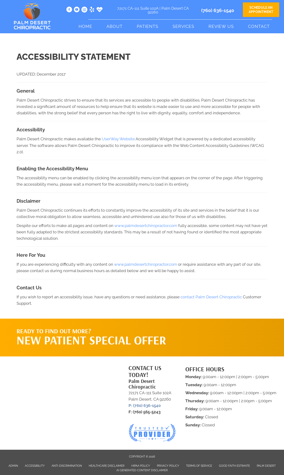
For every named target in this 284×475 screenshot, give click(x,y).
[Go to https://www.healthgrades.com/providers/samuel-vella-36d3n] (99, 10)
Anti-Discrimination (67, 465)
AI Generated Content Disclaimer (142, 470)
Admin (13, 465)
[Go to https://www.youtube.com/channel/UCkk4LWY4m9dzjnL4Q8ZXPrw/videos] (77, 10)
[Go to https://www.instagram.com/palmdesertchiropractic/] (84, 10)
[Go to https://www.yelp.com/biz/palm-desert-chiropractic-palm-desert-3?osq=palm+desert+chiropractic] (92, 10)
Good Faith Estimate (234, 465)
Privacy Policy (168, 465)
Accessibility (35, 465)
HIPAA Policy (140, 465)
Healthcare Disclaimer (106, 465)
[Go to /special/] (93, 338)
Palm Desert (266, 465)
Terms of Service (199, 465)
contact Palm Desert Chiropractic (211, 297)
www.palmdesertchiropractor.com (145, 225)
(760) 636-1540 (217, 10)
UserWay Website (118, 139)
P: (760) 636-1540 (145, 405)
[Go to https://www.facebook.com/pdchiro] (69, 10)
